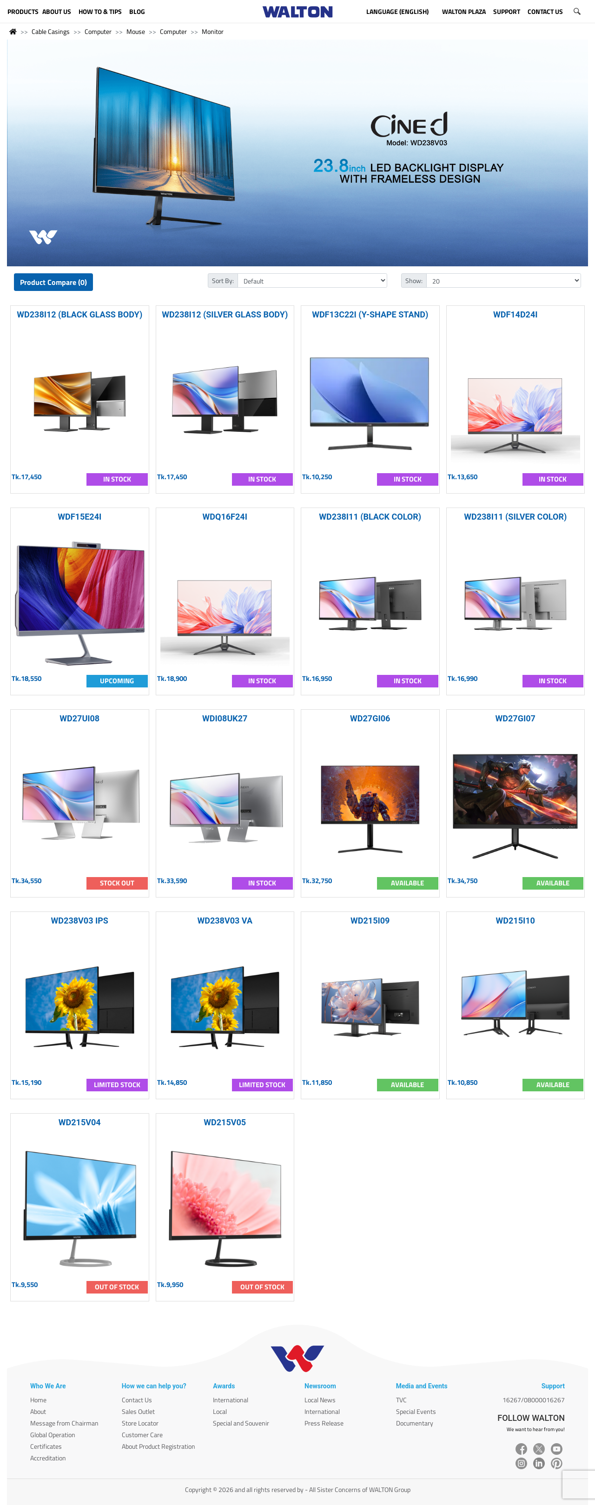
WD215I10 (515, 920)
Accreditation (48, 1458)
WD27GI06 (370, 718)
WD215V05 (225, 1122)
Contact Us (137, 1400)
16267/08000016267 (533, 1400)
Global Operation (52, 1434)
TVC (401, 1400)
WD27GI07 (516, 718)
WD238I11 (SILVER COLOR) (515, 516)
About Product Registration (158, 1446)
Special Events (416, 1411)
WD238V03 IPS (79, 920)
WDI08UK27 (224, 718)
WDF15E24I (79, 516)
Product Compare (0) (53, 282)
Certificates (46, 1446)
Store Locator (140, 1423)
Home (38, 1400)
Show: (414, 280)
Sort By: (223, 280)
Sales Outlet (138, 1411)
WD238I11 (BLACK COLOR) (370, 516)
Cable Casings (51, 31)
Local (220, 1411)
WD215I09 (370, 920)
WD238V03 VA (224, 920)
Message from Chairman (64, 1423)
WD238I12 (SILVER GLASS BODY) (225, 314)
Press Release (324, 1423)
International (230, 1400)
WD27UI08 (79, 718)
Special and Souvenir (241, 1423)
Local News (320, 1400)
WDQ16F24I (225, 516)
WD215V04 (80, 1122)
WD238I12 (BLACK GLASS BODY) (79, 314)
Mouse (135, 31)
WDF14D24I (515, 314)
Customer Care (142, 1434)
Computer (98, 31)
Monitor (213, 31)
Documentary (414, 1423)
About (38, 1411)
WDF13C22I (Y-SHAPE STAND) (370, 314)
